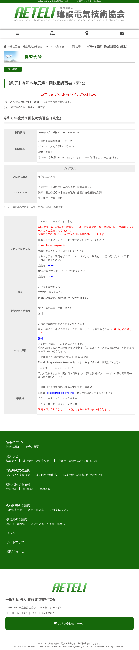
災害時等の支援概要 (18, 474)
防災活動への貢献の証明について (83, 474)
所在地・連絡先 (15, 523)
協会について (15, 442)
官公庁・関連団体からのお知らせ (78, 460)
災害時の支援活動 (18, 470)
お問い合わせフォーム (71, 623)
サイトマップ (15, 542)
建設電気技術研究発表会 (37, 460)
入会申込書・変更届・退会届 (48, 523)
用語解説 (28, 489)
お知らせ (59, 46)
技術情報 (11, 489)
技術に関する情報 (18, 484)
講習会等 (76, 46)
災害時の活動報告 (46, 474)
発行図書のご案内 (18, 505)
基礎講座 (45, 489)
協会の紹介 (12, 446)
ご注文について (59, 509)
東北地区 (12, 69)
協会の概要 (32, 446)
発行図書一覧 (14, 509)
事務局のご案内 (16, 519)
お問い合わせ (15, 551)
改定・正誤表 (36, 509)
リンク (10, 533)
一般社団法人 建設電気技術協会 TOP (28, 46)
